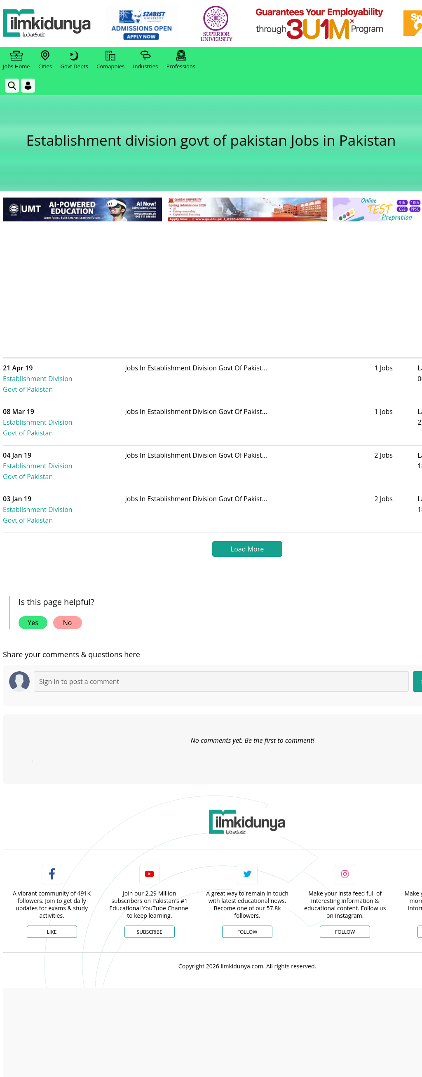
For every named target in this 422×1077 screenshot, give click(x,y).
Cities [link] (45, 60)
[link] (142, 24)
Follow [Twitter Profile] (247, 889)
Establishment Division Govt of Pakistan (73, 373)
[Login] (28, 86)
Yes (33, 579)
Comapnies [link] (110, 60)
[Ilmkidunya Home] (48, 24)
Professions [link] (180, 60)
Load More (247, 506)
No (67, 579)
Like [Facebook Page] (52, 889)
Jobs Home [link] (16, 60)
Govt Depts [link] (74, 60)
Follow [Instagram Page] (345, 889)
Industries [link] (145, 60)
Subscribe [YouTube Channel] (149, 889)
